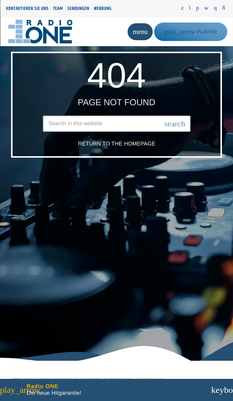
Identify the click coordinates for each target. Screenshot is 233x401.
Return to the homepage (116, 144)
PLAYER (191, 31)
